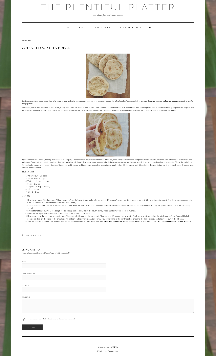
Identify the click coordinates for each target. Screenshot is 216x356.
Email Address (28, 273)
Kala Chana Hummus (165, 221)
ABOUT (83, 27)
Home (68, 27)
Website (25, 285)
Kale (116, 347)
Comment (26, 297)
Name (24, 261)
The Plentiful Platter (108, 7)
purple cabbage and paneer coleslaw (164, 101)
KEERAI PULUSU (33, 235)
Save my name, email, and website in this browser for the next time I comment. (49, 319)
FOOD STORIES (102, 27)
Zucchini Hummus (183, 221)
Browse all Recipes (129, 27)
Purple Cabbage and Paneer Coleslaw (121, 221)
